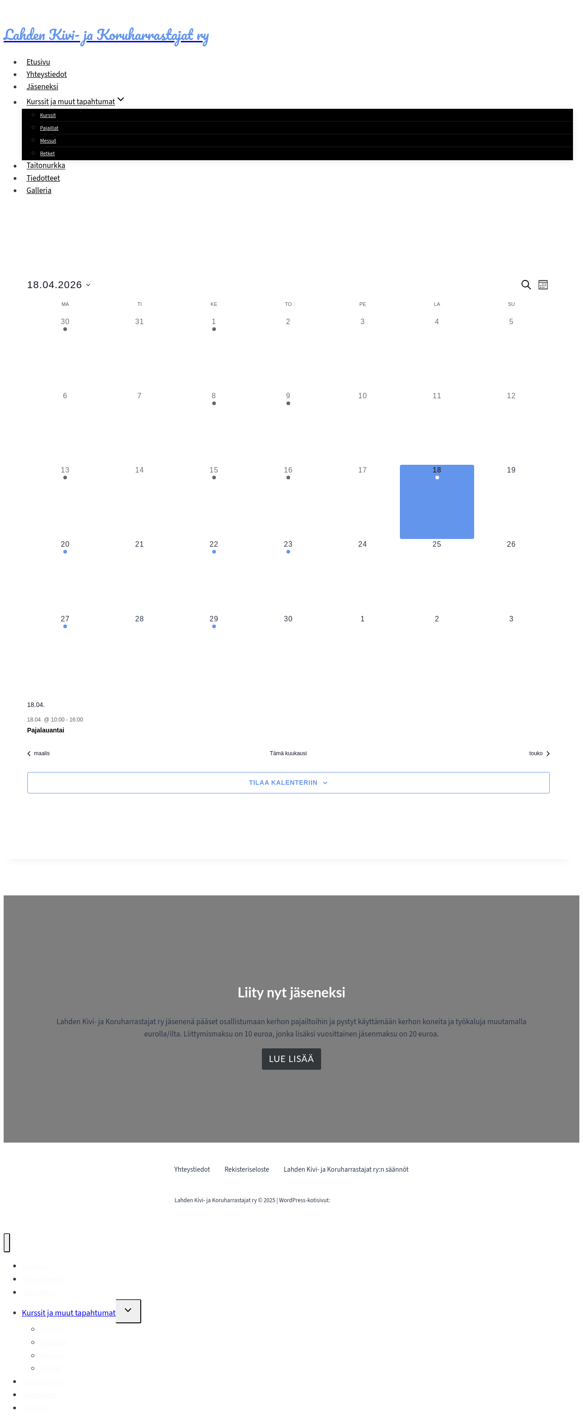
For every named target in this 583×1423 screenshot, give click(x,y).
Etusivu (38, 62)
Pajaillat (49, 128)
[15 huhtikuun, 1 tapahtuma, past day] (214, 502)
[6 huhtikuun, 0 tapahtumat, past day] (65, 428)
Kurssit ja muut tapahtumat (69, 1313)
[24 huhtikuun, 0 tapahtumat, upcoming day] (363, 576)
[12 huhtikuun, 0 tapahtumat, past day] (511, 428)
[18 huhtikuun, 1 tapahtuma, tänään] (437, 502)
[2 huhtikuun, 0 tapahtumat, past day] (288, 353)
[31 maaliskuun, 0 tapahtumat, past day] (139, 353)
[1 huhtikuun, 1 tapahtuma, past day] (214, 353)
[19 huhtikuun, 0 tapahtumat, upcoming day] (511, 502)
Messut (48, 141)
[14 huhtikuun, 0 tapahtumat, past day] (139, 502)
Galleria (38, 190)
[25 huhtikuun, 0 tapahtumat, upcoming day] (437, 576)
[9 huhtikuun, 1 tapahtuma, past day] (288, 428)
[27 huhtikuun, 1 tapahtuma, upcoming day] (65, 651)
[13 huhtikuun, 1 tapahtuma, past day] (65, 502)
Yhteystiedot (46, 74)
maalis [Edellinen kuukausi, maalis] (38, 753)
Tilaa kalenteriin (283, 782)
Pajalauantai (46, 730)
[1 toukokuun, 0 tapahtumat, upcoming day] (363, 651)
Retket (47, 154)
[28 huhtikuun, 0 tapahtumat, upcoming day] (139, 651)
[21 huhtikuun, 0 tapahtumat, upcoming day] (139, 576)
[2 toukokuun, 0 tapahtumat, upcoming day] (437, 651)
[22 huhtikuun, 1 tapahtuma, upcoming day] (214, 576)
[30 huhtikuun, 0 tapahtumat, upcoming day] (288, 651)
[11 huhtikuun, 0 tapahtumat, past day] (437, 428)
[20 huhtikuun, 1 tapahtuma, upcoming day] (65, 576)
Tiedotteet (43, 178)
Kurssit (48, 115)
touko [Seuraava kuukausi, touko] (539, 753)
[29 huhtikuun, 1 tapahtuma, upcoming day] (214, 651)
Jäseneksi (42, 86)
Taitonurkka (45, 166)
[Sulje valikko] (7, 1242)
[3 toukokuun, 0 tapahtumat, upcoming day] (511, 651)
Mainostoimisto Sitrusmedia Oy (370, 1200)
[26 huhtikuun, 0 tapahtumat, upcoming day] (511, 576)
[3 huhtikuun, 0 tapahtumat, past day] (363, 353)
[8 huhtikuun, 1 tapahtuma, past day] (214, 428)
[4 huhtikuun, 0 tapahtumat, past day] (437, 353)
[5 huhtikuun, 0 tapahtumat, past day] (511, 353)
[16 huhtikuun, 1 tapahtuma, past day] (288, 502)
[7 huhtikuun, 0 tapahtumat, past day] (139, 428)
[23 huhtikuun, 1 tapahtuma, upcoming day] (288, 576)
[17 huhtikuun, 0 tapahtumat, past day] (363, 502)
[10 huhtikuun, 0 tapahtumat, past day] (363, 428)
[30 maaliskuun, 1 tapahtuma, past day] (65, 353)
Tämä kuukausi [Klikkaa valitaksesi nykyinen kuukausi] (288, 753)
